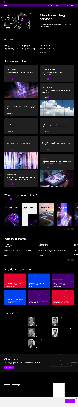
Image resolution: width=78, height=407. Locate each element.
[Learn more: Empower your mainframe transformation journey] (21, 126)
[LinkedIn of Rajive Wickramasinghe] (60, 336)
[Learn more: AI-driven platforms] (57, 144)
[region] (39, 402)
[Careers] (47, 2)
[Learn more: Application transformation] (57, 73)
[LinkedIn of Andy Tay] (36, 325)
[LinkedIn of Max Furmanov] (36, 336)
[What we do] (28, 2)
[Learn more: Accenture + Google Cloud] (42, 255)
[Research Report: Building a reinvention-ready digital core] (64, 214)
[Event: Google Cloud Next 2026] (29, 214)
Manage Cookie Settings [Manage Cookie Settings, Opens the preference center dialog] (70, 404)
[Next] (72, 229)
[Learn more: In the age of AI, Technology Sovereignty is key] (21, 108)
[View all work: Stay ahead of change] (8, 199)
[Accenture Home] (7, 2)
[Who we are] (41, 2)
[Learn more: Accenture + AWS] (7, 255)
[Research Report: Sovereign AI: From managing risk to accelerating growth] (46, 214)
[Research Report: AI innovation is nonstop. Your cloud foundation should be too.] (11, 214)
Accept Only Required (69, 402)
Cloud (5, 5)
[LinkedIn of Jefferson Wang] (60, 325)
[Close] (76, 399)
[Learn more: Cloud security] (57, 126)
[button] (9, 367)
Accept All (70, 399)
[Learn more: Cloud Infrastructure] (21, 178)
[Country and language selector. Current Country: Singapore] (69, 2)
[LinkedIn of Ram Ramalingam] (36, 347)
